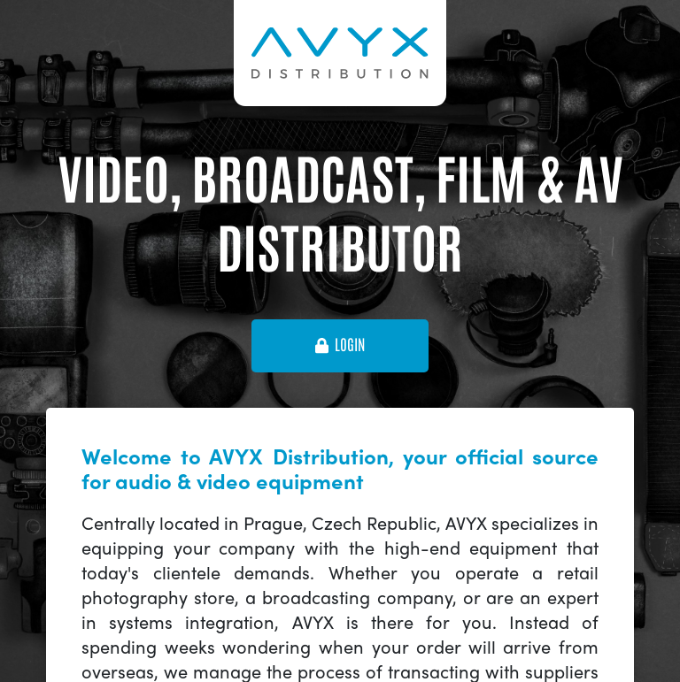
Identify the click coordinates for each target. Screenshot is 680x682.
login (340, 345)
